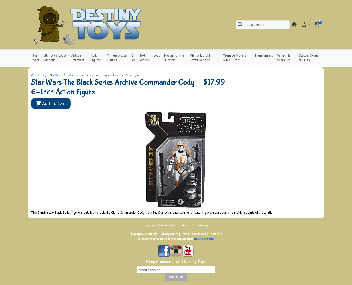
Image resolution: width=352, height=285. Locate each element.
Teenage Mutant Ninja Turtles (234, 58)
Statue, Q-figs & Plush (308, 58)
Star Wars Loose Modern (55, 58)
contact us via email (204, 239)
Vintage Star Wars (77, 58)
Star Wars (35, 58)
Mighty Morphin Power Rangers (200, 58)
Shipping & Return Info (144, 234)
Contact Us (215, 234)
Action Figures (96, 58)
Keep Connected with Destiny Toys (176, 262)
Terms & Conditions (193, 234)
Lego (157, 55)
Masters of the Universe (174, 58)
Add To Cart (51, 103)
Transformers (264, 55)
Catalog (42, 75)
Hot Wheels (145, 58)
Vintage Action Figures (117, 58)
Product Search (251, 24)
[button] (305, 24)
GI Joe (133, 58)
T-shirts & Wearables (283, 58)
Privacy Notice (169, 234)
